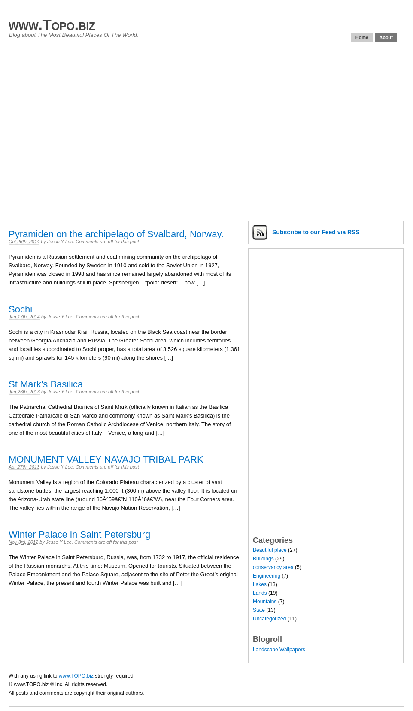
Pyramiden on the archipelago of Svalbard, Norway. (116, 234)
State (259, 610)
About (386, 37)
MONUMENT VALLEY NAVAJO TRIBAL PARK (106, 459)
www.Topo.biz (52, 24)
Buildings (263, 559)
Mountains (264, 602)
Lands (260, 593)
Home (362, 37)
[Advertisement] (80, 131)
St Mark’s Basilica (46, 384)
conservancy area (273, 567)
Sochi (20, 309)
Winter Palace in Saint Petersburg (79, 534)
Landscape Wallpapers (279, 650)
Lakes (260, 584)
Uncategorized (269, 619)
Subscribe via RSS (316, 232)
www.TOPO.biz (76, 676)
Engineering (266, 576)
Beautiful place (270, 550)
